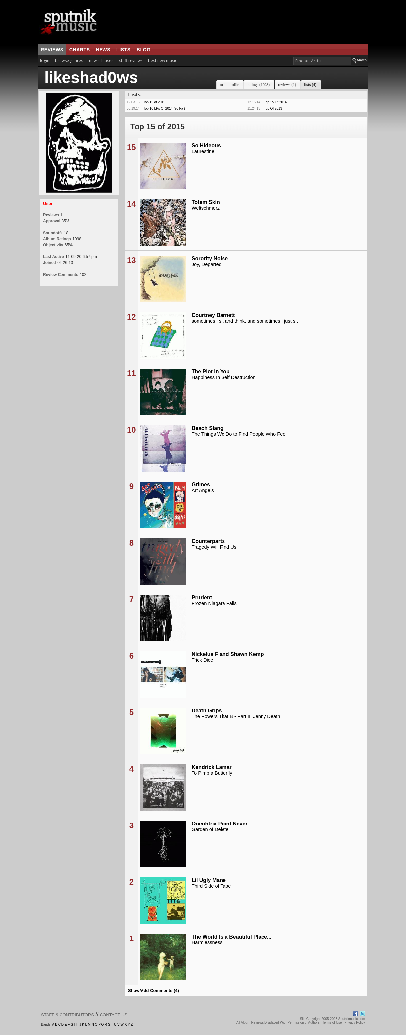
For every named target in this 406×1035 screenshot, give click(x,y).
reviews (52, 49)
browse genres (69, 60)
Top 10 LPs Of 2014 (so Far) (164, 108)
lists (123, 49)
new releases (101, 60)
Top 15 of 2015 (154, 102)
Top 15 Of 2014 (275, 102)
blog (144, 49)
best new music (162, 60)
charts (79, 49)
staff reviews (130, 60)
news (103, 49)
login (44, 60)
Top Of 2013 (273, 108)
